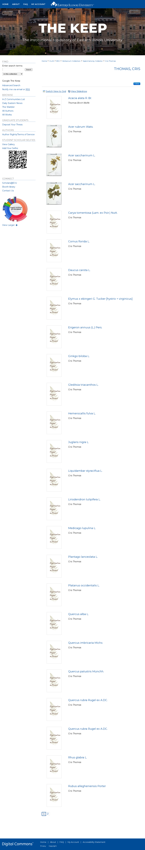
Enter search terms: (12, 65)
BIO (58, 61)
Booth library (8, 186)
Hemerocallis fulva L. (82, 413)
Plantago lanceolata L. (83, 556)
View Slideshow (79, 91)
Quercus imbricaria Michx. (85, 642)
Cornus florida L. (79, 241)
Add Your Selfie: (10, 148)
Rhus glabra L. (77, 757)
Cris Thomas (110, 61)
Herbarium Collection (71, 61)
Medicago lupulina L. (82, 528)
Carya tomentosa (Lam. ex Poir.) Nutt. (92, 212)
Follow (136, 84)
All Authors (7, 111)
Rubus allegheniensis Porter (87, 786)
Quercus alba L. (78, 614)
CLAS (51, 61)
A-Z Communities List (13, 99)
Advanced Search (11, 85)
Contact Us (8, 190)
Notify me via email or (16, 89)
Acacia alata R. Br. (80, 98)
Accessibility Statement (94, 842)
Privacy (43, 846)
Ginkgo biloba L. (79, 356)
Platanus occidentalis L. (84, 585)
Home (44, 61)
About (53, 842)
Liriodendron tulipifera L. (84, 499)
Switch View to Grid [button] (56, 91)
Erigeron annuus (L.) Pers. (85, 327)
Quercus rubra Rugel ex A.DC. (88, 700)
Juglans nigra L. (78, 442)
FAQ (62, 842)
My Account (73, 842)
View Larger (10, 225)
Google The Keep (11, 81)
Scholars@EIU (9, 183)
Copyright (53, 846)
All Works (7, 114)
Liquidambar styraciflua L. (85, 470)
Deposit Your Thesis (12, 124)
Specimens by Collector (93, 61)
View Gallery (8, 144)
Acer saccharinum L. (81, 155)
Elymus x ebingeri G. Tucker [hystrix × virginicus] (100, 298)
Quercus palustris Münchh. (86, 671)
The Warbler (8, 107)
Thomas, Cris (127, 69)
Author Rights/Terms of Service (18, 134)
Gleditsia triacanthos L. (83, 384)
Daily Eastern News (12, 103)
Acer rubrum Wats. (80, 126)
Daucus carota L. (79, 270)
